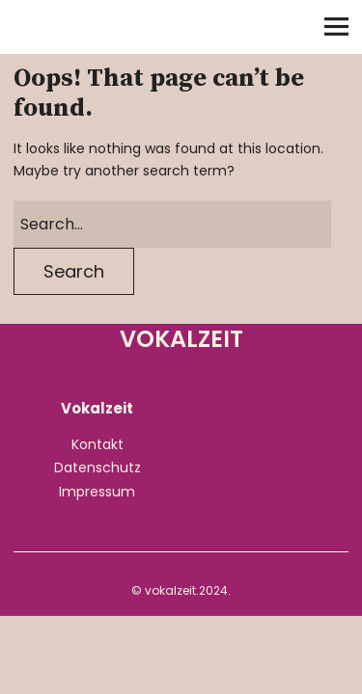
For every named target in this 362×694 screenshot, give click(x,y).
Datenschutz (97, 467)
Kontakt (97, 444)
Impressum (97, 491)
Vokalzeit (100, 28)
